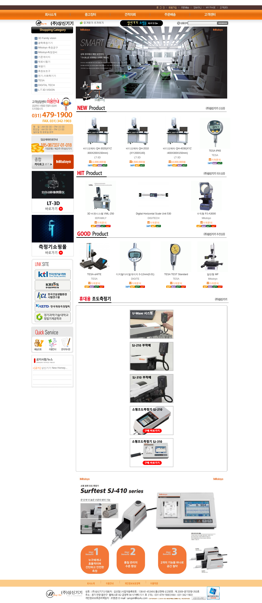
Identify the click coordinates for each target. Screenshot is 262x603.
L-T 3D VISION (46, 89)
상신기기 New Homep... (54, 367)
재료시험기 (44, 61)
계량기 (41, 66)
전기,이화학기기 (47, 75)
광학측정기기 (45, 42)
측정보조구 (44, 71)
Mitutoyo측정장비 (47, 52)
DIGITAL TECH (46, 85)
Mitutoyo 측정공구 (48, 47)
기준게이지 (44, 57)
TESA (41, 80)
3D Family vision (47, 38)
